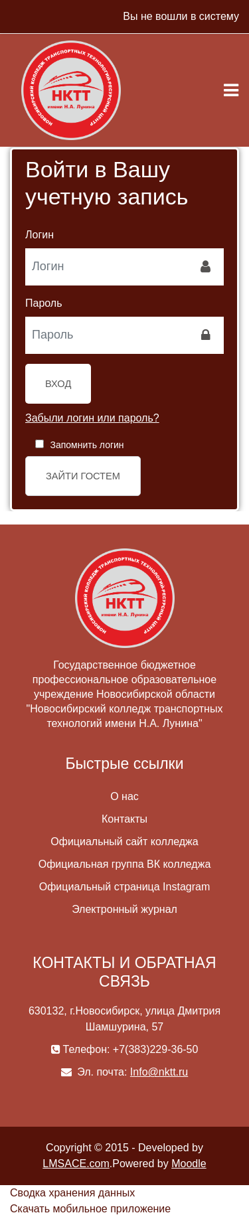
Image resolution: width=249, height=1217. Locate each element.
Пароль (43, 303)
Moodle (188, 1163)
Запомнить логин (87, 445)
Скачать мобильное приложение (90, 1208)
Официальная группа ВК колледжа (125, 864)
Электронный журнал (124, 909)
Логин (39, 234)
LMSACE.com (75, 1163)
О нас (124, 796)
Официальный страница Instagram (124, 886)
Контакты (124, 819)
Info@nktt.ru (159, 1072)
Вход (58, 383)
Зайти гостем (83, 476)
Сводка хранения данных (72, 1192)
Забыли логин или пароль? (92, 418)
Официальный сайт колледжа (124, 841)
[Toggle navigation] (231, 90)
